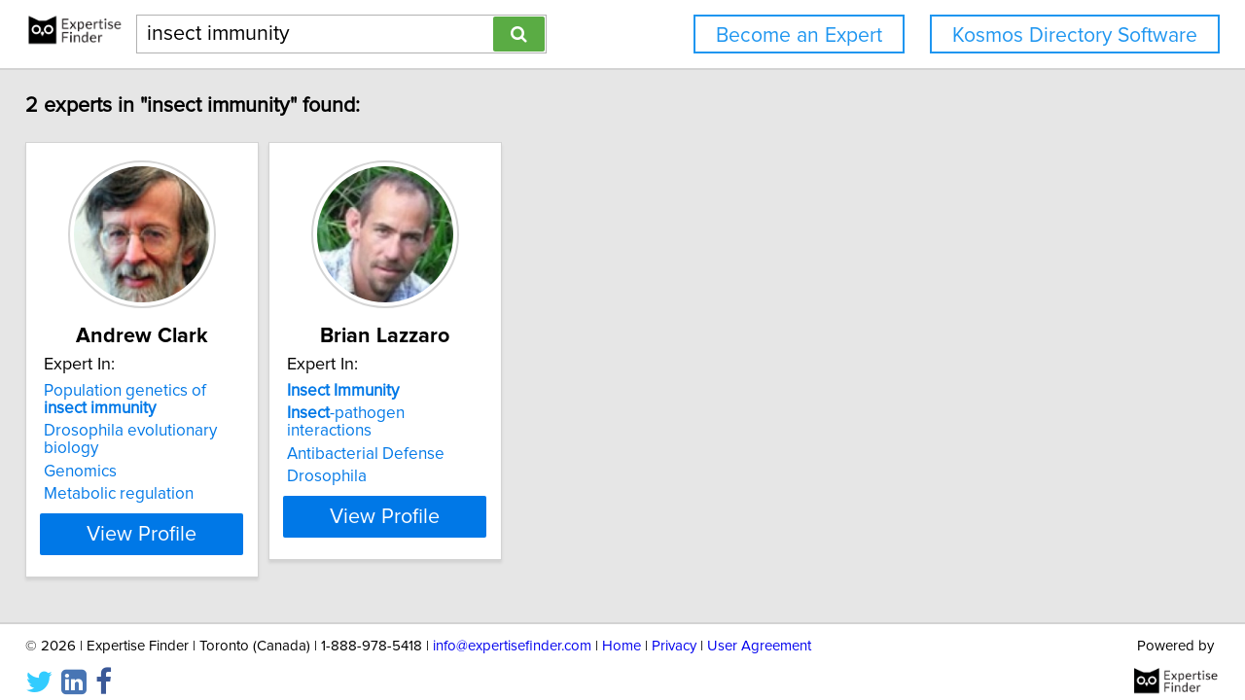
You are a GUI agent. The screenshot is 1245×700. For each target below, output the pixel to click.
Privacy (674, 629)
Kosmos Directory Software (1074, 35)
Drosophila (389, 459)
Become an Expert (799, 35)
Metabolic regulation (132, 476)
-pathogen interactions (452, 413)
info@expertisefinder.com (512, 629)
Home (621, 629)
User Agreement (759, 629)
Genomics (93, 454)
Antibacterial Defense (428, 436)
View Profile (180, 516)
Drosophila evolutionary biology (173, 430)
